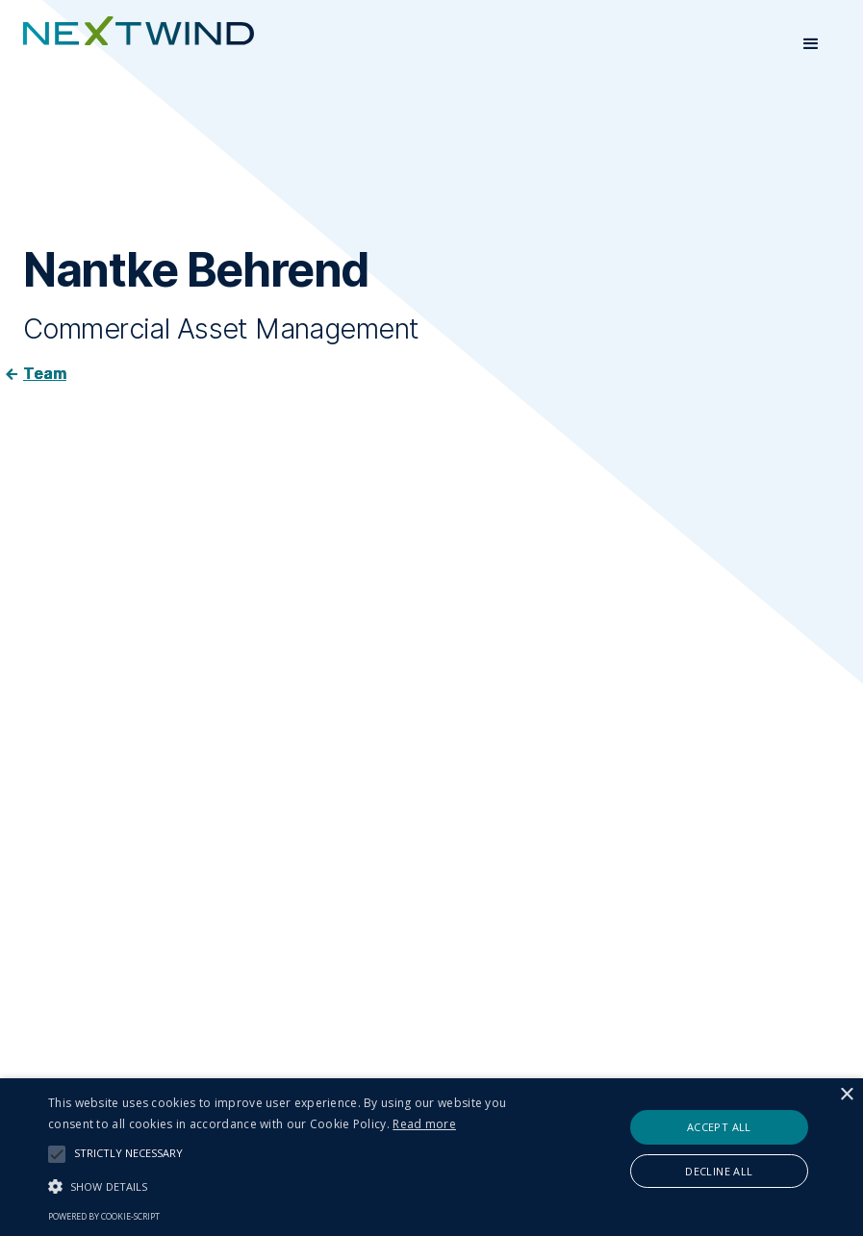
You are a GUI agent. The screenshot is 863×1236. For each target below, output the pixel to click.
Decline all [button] (718, 1171)
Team (44, 373)
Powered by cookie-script (104, 1216)
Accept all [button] (719, 1127)
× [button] (846, 1095)
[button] (811, 44)
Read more (424, 1124)
